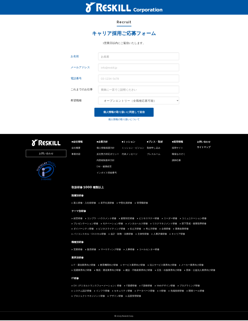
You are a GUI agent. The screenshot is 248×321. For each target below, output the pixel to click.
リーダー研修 (164, 219)
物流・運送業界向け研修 (102, 270)
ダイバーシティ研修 (78, 229)
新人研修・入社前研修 (79, 203)
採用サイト (175, 148)
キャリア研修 (135, 234)
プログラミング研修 (184, 286)
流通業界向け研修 (76, 270)
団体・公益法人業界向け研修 (194, 270)
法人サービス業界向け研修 (157, 265)
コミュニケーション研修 (188, 219)
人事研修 (124, 250)
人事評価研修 (117, 234)
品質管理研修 (92, 296)
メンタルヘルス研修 (132, 224)
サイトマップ (202, 148)
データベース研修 (117, 291)
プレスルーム (150, 155)
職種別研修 (71, 242)
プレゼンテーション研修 (80, 224)
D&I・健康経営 (99, 167)
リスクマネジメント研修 (158, 224)
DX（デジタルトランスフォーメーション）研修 (91, 286)
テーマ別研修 (72, 211)
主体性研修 (100, 234)
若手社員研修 (101, 203)
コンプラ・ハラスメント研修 (95, 219)
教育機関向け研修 (103, 265)
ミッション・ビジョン (129, 148)
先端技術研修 (148, 291)
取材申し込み (150, 148)
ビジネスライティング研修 (105, 229)
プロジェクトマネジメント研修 (196, 291)
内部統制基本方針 (101, 161)
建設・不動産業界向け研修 (132, 270)
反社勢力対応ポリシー (103, 155)
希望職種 (76, 100)
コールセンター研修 (143, 250)
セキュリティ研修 (95, 291)
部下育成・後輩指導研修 (188, 224)
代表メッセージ (125, 155)
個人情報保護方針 (101, 148)
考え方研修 (145, 229)
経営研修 (72, 219)
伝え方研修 (129, 229)
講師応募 (174, 161)
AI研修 (134, 291)
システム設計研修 (207, 286)
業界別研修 (71, 258)
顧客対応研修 (121, 219)
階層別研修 (71, 196)
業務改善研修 (176, 229)
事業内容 (69, 155)
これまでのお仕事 (82, 89)
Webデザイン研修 (160, 286)
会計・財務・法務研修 (79, 234)
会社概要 (69, 148)
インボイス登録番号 (102, 173)
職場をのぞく (176, 155)
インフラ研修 (74, 291)
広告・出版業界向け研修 (163, 270)
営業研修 (72, 250)
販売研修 (85, 250)
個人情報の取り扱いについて (124, 120)
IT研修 (69, 279)
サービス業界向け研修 (128, 265)
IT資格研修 (140, 286)
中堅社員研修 (119, 203)
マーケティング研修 (105, 250)
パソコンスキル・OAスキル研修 (203, 229)
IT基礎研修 (125, 286)
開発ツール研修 (168, 291)
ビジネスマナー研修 (143, 219)
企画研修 (160, 229)
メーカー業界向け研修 (186, 265)
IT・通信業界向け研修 (78, 265)
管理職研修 (136, 203)
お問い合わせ (43, 154)
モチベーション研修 (107, 224)
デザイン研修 (74, 296)
